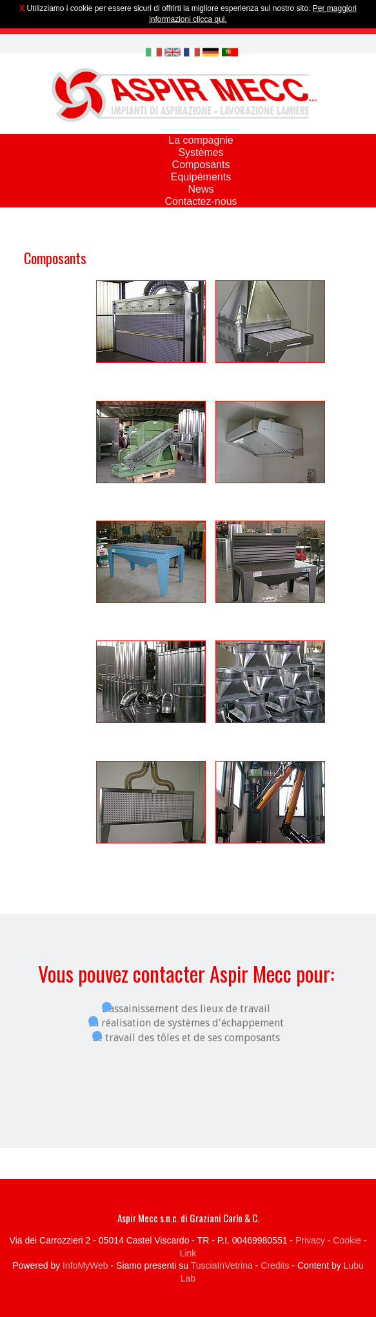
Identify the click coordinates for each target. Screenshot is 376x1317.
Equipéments (201, 176)
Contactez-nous (200, 201)
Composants (201, 164)
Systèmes (200, 152)
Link (188, 1253)
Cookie (347, 1240)
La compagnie (200, 140)
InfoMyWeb (85, 1265)
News (200, 189)
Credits (275, 1265)
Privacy (310, 1240)
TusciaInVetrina (222, 1265)
